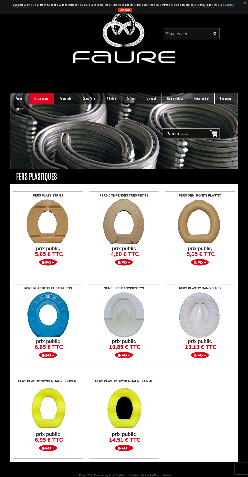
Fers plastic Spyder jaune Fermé (124, 381)
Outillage (131, 99)
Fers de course (41, 99)
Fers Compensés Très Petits (124, 195)
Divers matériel (201, 99)
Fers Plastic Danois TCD (200, 288)
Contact (19, 109)
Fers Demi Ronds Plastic (200, 195)
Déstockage (225, 99)
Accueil (19, 99)
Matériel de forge (175, 99)
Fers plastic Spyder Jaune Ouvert (48, 381)
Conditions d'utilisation (127, 475)
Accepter (125, 10)
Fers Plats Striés (48, 195)
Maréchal (151, 99)
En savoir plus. (227, 5)
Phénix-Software (163, 475)
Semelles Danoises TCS (124, 288)
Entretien (111, 99)
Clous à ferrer (89, 99)
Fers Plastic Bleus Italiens (48, 288)
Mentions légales (103, 475)
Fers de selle (65, 99)
